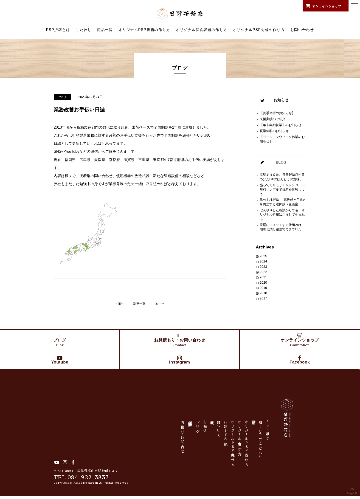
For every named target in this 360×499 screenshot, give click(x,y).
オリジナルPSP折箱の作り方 (144, 30)
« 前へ (120, 303)
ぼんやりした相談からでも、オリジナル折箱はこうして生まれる (282, 214)
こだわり (83, 30)
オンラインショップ (327, 6)
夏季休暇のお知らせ (274, 131)
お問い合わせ (302, 30)
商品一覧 (105, 30)
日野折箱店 (180, 14)
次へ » (159, 303)
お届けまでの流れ (227, 435)
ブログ (62, 97)
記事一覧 (139, 303)
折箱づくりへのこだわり (265, 441)
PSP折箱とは (58, 30)
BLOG (281, 162)
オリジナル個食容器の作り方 (201, 30)
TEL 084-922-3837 (82, 480)
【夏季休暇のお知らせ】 (277, 113)
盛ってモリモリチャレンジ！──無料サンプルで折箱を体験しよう (283, 189)
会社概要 (212, 422)
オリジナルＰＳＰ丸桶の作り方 (235, 443)
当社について (220, 430)
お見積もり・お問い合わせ (182, 437)
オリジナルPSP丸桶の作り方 (259, 30)
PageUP (352, 490)
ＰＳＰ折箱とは (273, 432)
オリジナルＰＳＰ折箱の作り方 (250, 443)
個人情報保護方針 (189, 422)
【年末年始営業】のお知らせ (280, 125)
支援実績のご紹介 (272, 119)
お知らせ (281, 100)
